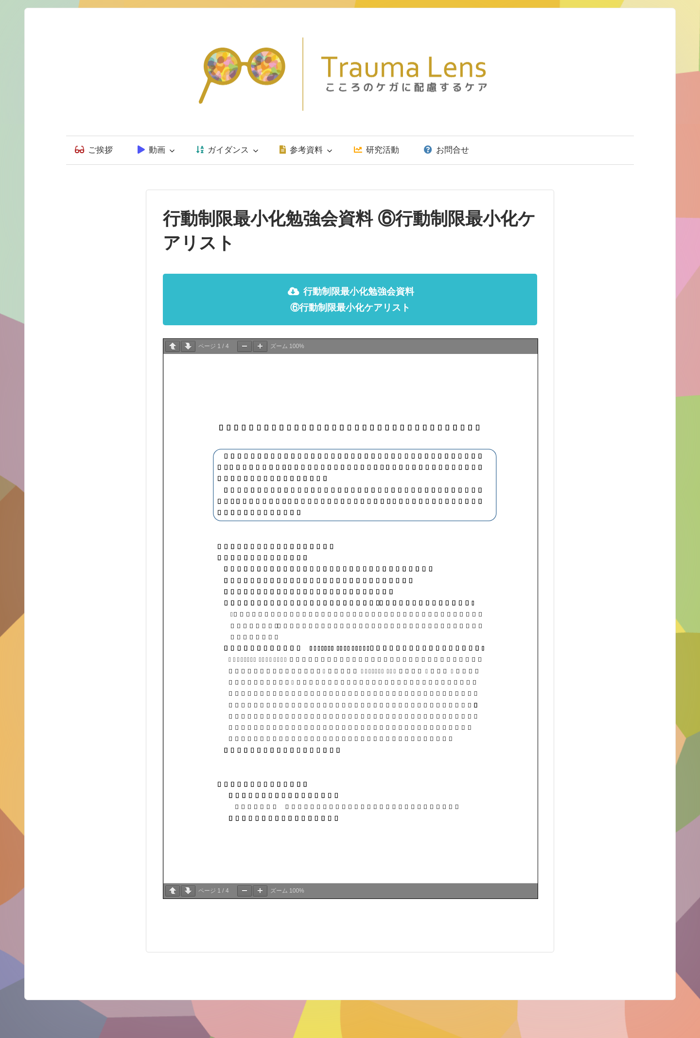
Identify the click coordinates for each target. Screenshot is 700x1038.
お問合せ (446, 149)
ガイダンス (227, 149)
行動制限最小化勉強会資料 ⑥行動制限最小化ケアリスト (351, 299)
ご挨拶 (94, 149)
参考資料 (306, 149)
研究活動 (376, 149)
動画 (156, 149)
